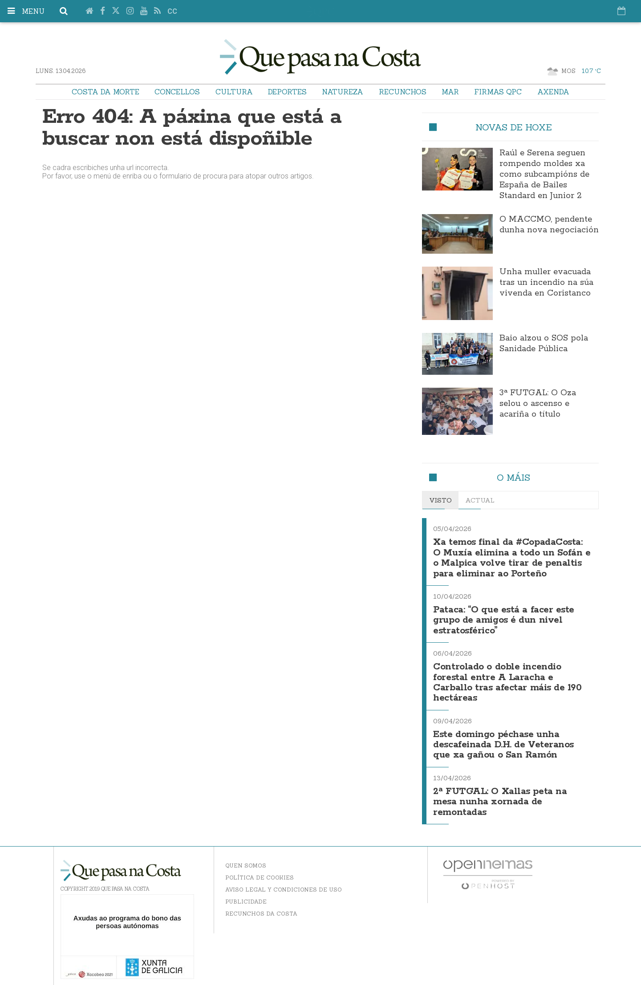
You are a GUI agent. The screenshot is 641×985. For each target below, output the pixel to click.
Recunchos (402, 91)
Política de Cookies (259, 870)
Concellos (177, 91)
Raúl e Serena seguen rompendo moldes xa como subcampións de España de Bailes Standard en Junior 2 (544, 174)
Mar (450, 91)
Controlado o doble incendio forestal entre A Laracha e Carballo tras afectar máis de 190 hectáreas (507, 678)
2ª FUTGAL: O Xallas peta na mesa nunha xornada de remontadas (500, 795)
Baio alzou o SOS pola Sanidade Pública (543, 343)
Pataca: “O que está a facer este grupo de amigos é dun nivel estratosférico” (503, 618)
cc (172, 11)
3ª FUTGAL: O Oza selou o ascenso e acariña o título (537, 404)
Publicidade (246, 894)
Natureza (342, 91)
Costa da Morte (105, 91)
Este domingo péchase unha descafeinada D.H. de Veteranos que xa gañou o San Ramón (503, 739)
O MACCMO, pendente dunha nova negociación (549, 224)
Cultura (234, 91)
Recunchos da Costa (261, 906)
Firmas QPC (498, 91)
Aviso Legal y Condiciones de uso (283, 882)
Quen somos (245, 858)
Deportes (287, 91)
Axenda (553, 91)
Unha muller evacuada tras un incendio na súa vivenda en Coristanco (546, 283)
